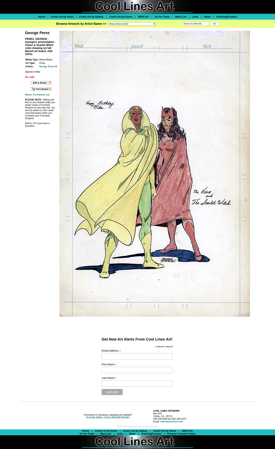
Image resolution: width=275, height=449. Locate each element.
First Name (109, 364)
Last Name (109, 378)
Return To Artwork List (37, 94)
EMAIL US (30, 123)
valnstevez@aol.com (171, 421)
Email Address (111, 351)
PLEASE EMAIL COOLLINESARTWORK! (108, 417)
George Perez (46, 66)
